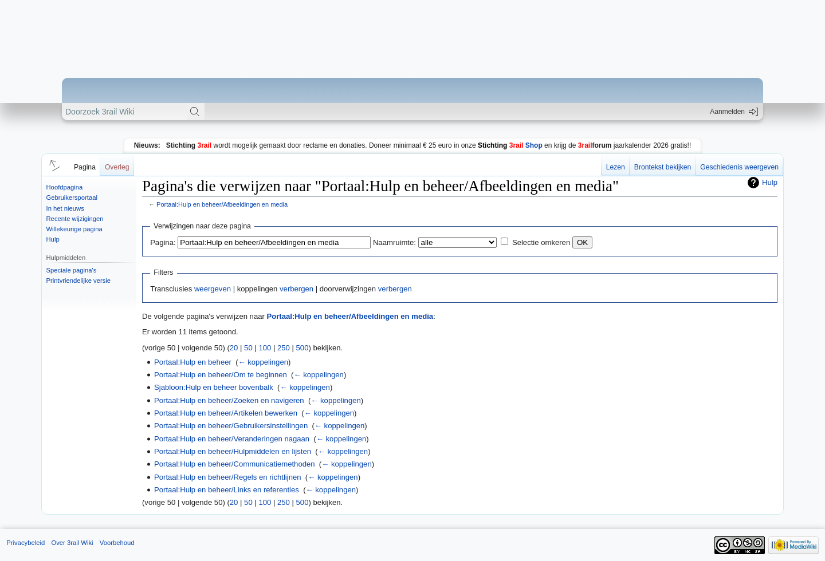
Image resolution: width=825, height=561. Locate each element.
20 (234, 347)
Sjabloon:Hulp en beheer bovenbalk (213, 387)
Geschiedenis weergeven (739, 167)
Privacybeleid (25, 542)
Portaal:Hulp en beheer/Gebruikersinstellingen (231, 425)
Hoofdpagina (64, 187)
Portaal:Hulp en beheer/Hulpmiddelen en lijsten (232, 451)
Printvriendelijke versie (78, 280)
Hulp (53, 239)
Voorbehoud (117, 542)
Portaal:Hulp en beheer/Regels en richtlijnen (227, 477)
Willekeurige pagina (74, 229)
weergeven (212, 289)
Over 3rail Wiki (72, 542)
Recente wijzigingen (75, 218)
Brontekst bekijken (662, 167)
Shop (510, 145)
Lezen (615, 167)
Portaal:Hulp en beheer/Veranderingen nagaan (231, 438)
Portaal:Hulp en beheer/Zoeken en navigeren (229, 400)
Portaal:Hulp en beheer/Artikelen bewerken (225, 413)
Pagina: (162, 242)
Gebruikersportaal (71, 197)
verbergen (296, 289)
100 (264, 347)
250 (283, 347)
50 (248, 347)
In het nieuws (65, 208)
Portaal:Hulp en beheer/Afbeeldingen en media (222, 204)
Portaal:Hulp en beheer (192, 362)
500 (302, 347)
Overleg (117, 167)
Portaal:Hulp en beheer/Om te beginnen (220, 374)
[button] (53, 165)
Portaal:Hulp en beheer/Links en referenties (226, 489)
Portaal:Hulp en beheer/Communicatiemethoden (234, 464)
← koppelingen (263, 362)
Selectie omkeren (541, 242)
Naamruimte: (394, 242)
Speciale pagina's (71, 270)
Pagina (85, 167)
